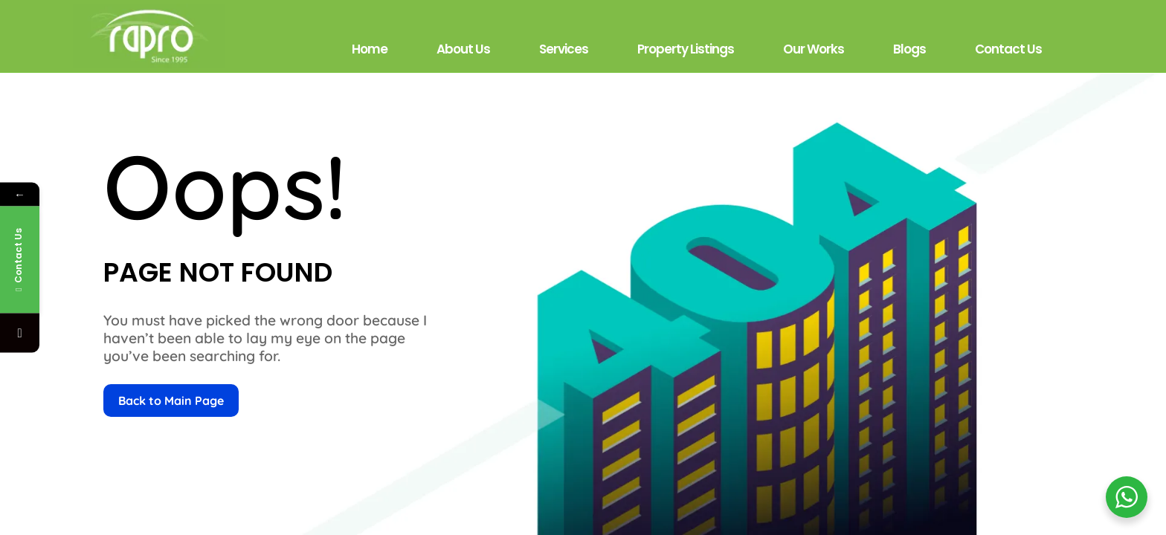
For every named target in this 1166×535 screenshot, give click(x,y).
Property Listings (685, 49)
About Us (463, 49)
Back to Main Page (171, 400)
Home (369, 49)
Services (563, 49)
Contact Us (1008, 49)
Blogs (909, 49)
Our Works (813, 49)
